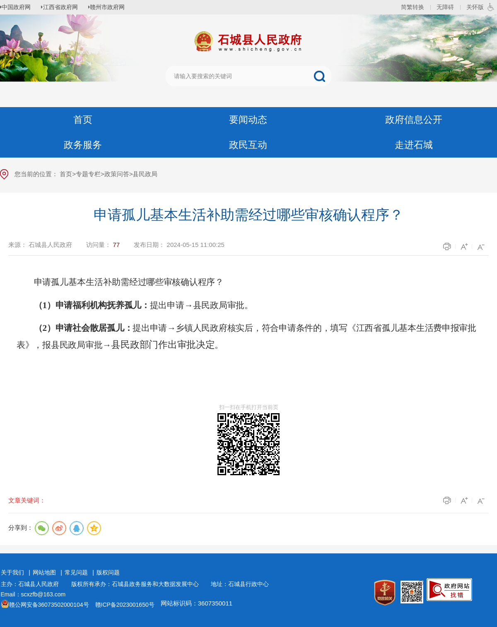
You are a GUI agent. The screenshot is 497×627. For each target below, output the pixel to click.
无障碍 (445, 7)
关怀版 (475, 7)
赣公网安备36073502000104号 (49, 604)
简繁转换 (412, 7)
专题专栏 (88, 173)
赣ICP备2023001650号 (124, 604)
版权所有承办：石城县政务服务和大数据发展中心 (138, 584)
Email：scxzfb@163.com (33, 594)
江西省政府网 (65, 7)
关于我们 (12, 572)
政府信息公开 (413, 120)
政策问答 (116, 173)
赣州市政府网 (114, 7)
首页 (82, 120)
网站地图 (44, 572)
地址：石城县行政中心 (240, 584)
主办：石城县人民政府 (33, 584)
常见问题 (76, 572)
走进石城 (414, 145)
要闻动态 (248, 120)
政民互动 (248, 145)
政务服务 (83, 145)
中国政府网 (18, 7)
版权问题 (108, 572)
